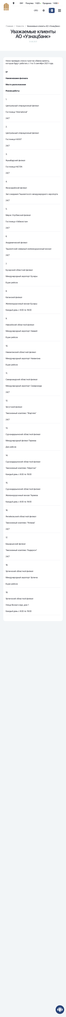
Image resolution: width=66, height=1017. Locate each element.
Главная (9, 26)
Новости (20, 26)
